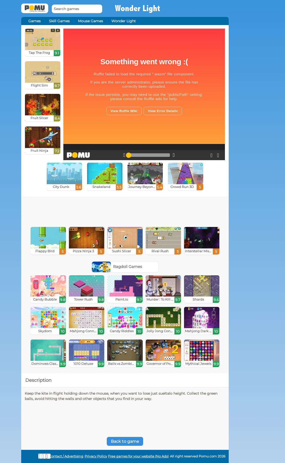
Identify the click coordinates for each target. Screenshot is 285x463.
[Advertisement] (125, 210)
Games (34, 21)
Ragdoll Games (117, 266)
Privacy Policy (96, 456)
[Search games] (77, 9)
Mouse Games (90, 21)
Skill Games (59, 21)
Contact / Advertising (66, 456)
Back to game (125, 441)
